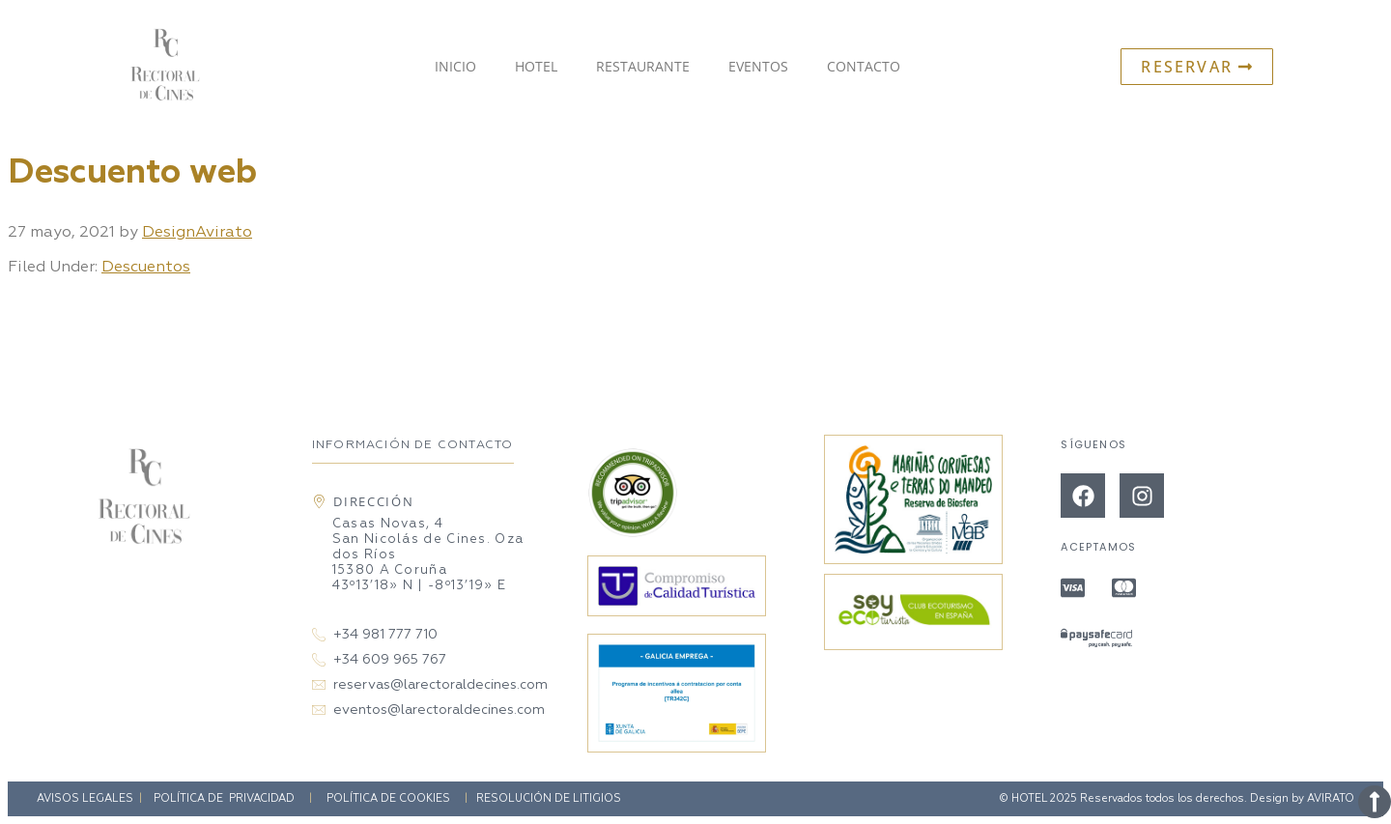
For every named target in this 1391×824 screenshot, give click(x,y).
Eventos (758, 66)
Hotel (536, 66)
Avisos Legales (85, 798)
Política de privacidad (224, 798)
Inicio (455, 66)
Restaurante (643, 66)
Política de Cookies (388, 798)
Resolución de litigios (548, 798)
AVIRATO (1330, 798)
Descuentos (145, 267)
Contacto (863, 66)
